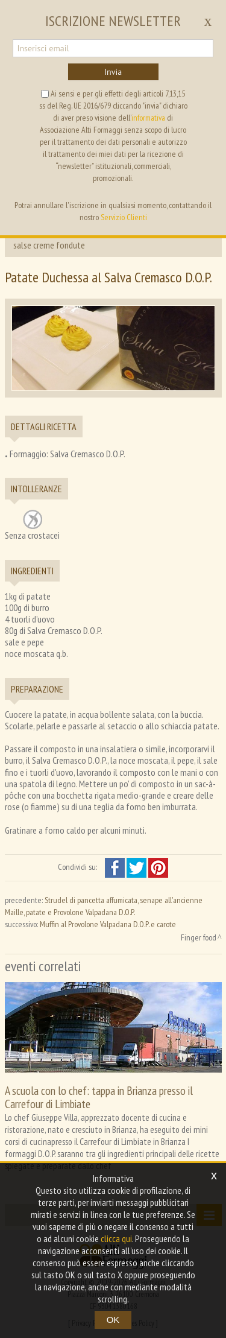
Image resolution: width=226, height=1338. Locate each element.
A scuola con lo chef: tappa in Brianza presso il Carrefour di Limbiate (99, 1097)
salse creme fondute (49, 245)
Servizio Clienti (124, 217)
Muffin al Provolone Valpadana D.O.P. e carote (108, 924)
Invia (113, 71)
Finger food (198, 937)
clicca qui (116, 1238)
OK (113, 1319)
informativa (148, 117)
